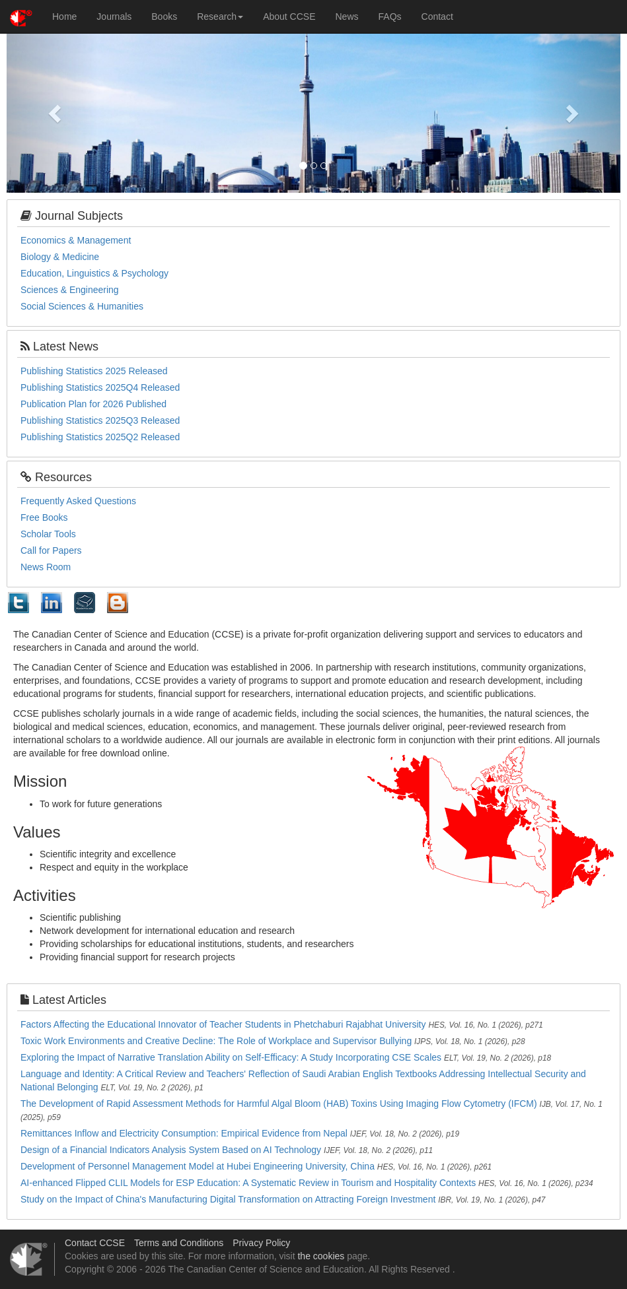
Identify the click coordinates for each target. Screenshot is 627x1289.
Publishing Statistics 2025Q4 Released (100, 387)
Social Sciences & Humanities (81, 306)
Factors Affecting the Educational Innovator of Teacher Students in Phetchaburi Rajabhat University (223, 1024)
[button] (52, 110)
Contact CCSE (95, 1243)
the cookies (320, 1256)
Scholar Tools (48, 534)
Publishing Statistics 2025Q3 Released (100, 420)
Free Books (44, 517)
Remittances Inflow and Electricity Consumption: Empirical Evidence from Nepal (184, 1133)
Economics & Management (75, 240)
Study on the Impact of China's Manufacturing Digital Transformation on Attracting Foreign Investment (227, 1199)
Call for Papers (51, 550)
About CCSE (289, 16)
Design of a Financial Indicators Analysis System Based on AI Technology (170, 1149)
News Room (45, 567)
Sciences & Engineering (69, 289)
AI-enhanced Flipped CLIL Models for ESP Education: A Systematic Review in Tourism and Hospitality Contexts (248, 1182)
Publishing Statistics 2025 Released (94, 371)
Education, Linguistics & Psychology (94, 273)
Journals (113, 16)
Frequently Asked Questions (78, 501)
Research (220, 16)
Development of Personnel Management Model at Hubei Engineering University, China (197, 1166)
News (347, 16)
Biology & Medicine (59, 256)
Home (64, 16)
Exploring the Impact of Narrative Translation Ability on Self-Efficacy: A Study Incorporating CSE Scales (230, 1057)
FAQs (390, 16)
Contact (437, 16)
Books (164, 16)
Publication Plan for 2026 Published (93, 404)
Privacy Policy (261, 1243)
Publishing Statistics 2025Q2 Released (100, 437)
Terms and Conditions (178, 1243)
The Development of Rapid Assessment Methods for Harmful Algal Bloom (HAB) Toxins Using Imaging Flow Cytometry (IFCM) (278, 1103)
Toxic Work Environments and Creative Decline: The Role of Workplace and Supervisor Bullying (216, 1041)
